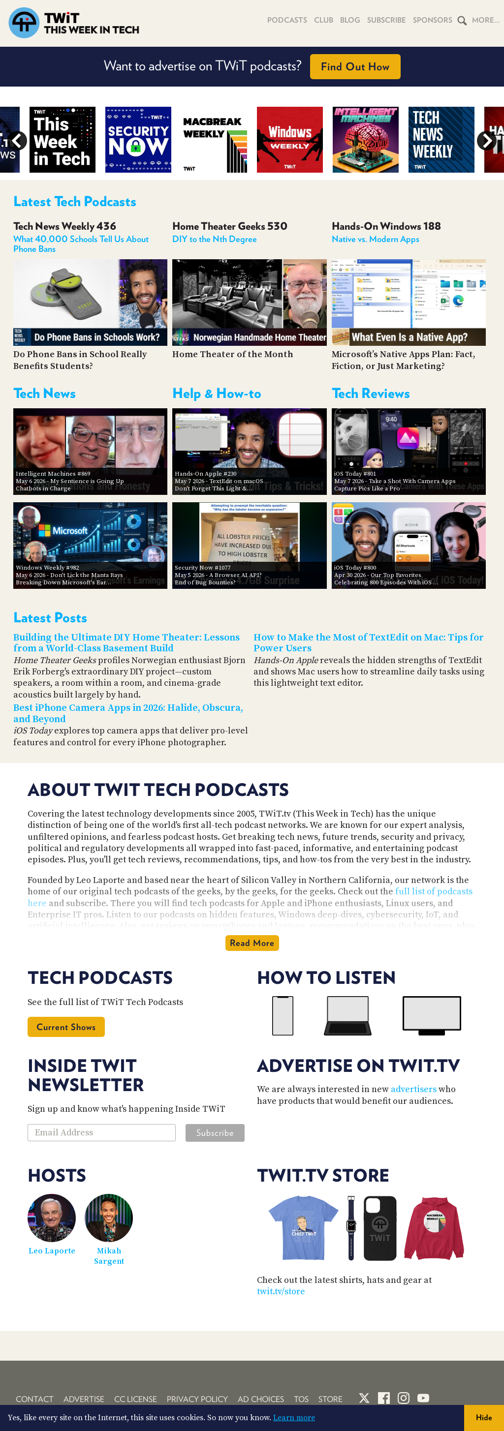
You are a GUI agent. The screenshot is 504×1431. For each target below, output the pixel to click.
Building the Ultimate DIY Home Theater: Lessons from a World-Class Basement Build (126, 643)
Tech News (44, 393)
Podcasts (287, 20)
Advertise (83, 1399)
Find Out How (355, 66)
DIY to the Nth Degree (214, 239)
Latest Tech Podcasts (74, 201)
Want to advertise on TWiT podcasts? (252, 66)
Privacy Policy (197, 1399)
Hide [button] (484, 1417)
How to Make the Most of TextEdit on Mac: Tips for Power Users (368, 643)
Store (330, 1399)
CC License (135, 1399)
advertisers (414, 1089)
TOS (301, 1399)
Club (323, 20)
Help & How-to (216, 393)
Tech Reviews (371, 393)
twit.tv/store (281, 1291)
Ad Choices (261, 1399)
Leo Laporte (52, 1251)
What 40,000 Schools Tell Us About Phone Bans (81, 244)
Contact (35, 1399)
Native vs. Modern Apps (375, 239)
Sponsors (432, 20)
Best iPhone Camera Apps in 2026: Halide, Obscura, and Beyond (128, 714)
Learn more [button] (294, 1418)
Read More (252, 943)
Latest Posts (50, 617)
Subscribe (386, 20)
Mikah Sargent (109, 1256)
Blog (350, 20)
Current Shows (66, 1027)
